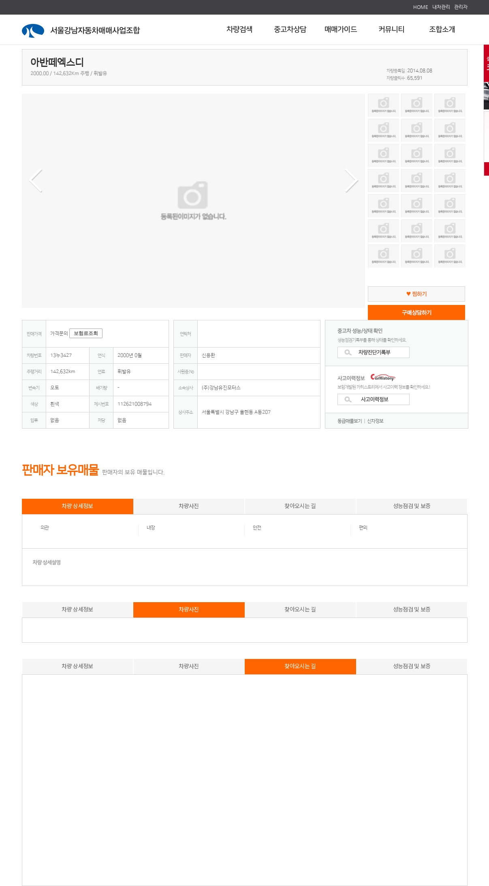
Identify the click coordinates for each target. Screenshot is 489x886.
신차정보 (375, 421)
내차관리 (441, 7)
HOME (420, 7)
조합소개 (442, 30)
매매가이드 (341, 30)
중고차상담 (290, 30)
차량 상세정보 (77, 506)
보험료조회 (86, 333)
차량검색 (239, 30)
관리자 (461, 7)
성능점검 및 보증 (412, 506)
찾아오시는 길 (300, 506)
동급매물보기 (349, 421)
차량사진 (189, 506)
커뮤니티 (391, 30)
